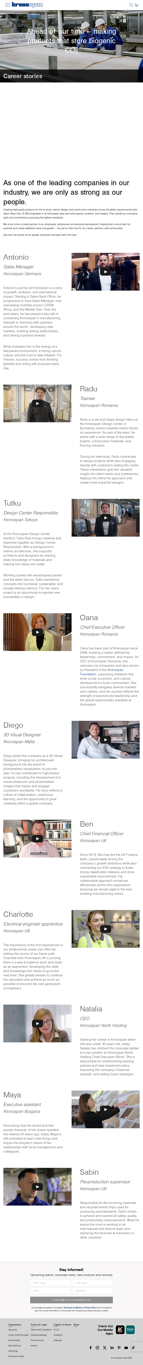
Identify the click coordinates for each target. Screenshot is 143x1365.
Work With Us (14, 1345)
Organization (14, 1324)
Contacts (58, 1335)
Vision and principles (18, 1335)
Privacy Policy (37, 1340)
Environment (14, 1340)
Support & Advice (63, 1324)
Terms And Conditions (41, 1329)
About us (12, 1329)
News (76, 1324)
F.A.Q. (56, 1329)
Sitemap (58, 1340)
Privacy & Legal (39, 1324)
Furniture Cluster (16, 1356)
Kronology (13, 1351)
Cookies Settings (39, 1335)
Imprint (34, 1345)
